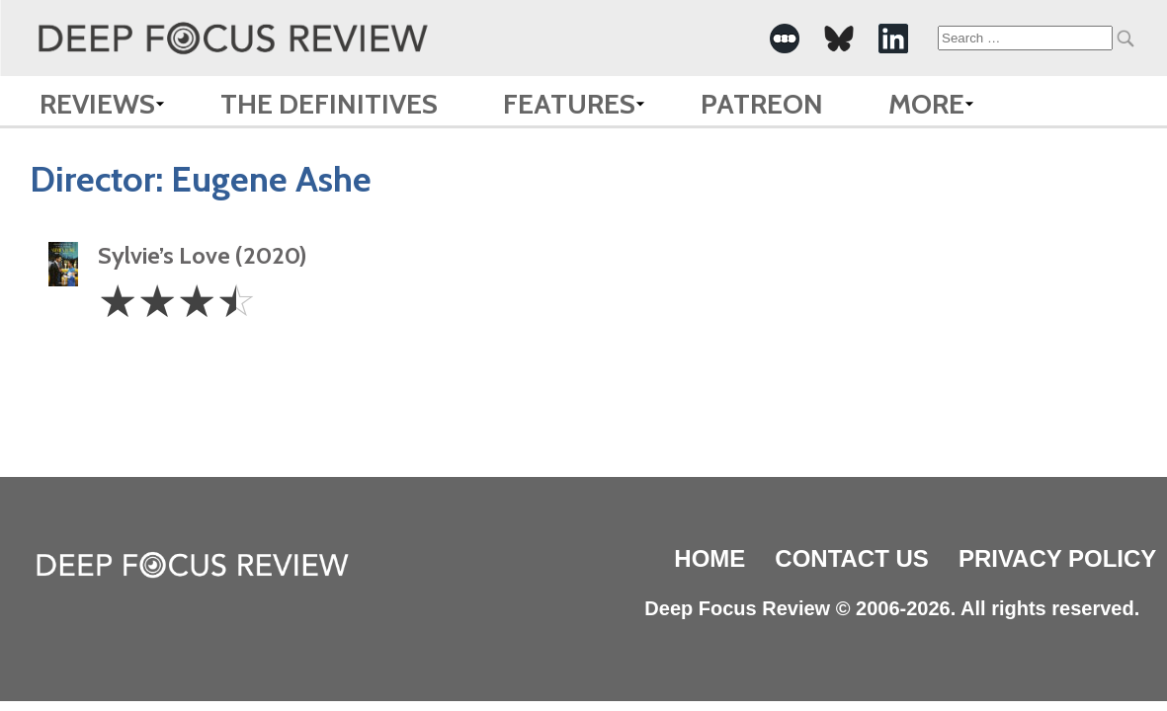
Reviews (97, 103)
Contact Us (852, 558)
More (926, 103)
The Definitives (329, 103)
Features (569, 103)
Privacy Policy (1057, 558)
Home (709, 558)
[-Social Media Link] (784, 38)
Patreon (762, 103)
